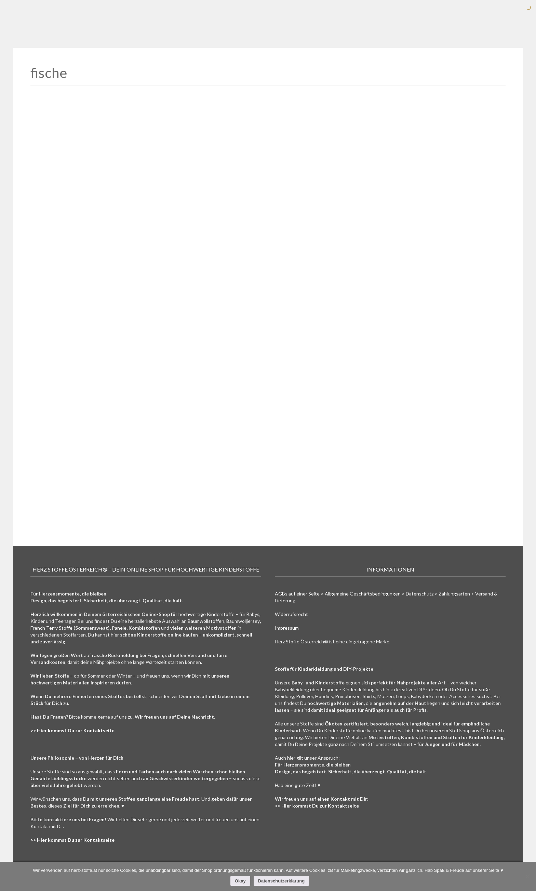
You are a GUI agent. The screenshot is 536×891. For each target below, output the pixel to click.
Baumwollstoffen (206, 621)
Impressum (287, 628)
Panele (119, 628)
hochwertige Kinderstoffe (206, 614)
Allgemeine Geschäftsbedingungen (363, 594)
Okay (240, 880)
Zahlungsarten (454, 594)
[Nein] (527, 876)
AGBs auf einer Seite (297, 594)
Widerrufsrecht (291, 614)
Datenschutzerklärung (281, 880)
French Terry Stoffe (51, 628)
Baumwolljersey (243, 621)
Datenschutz (419, 594)
